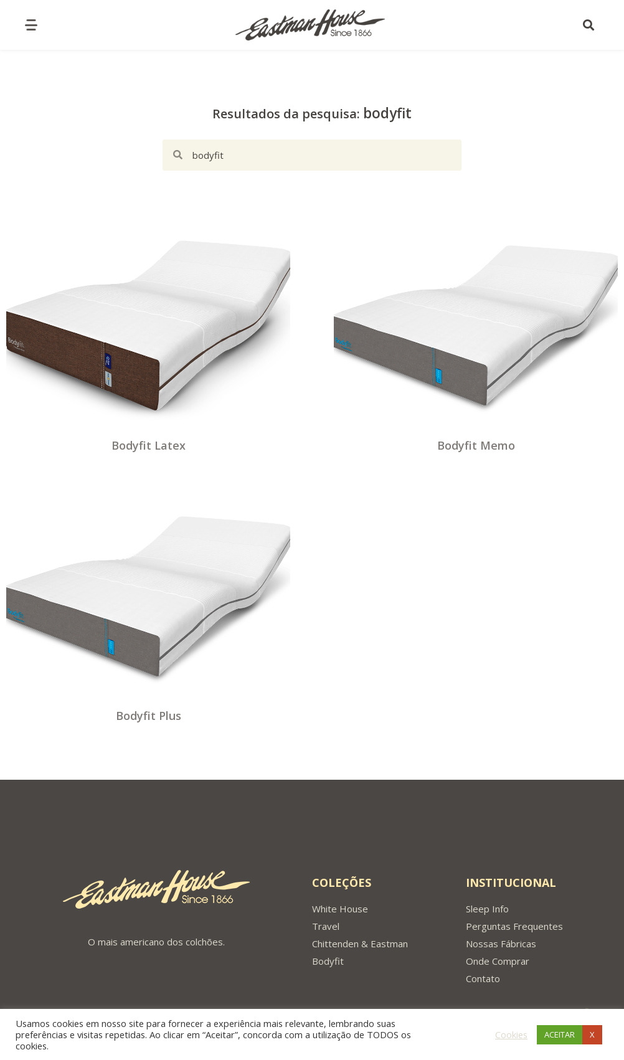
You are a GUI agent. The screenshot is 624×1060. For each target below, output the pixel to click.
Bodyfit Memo (476, 445)
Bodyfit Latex (148, 445)
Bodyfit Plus (148, 715)
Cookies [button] (511, 1034)
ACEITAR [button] (559, 1034)
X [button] (592, 1034)
